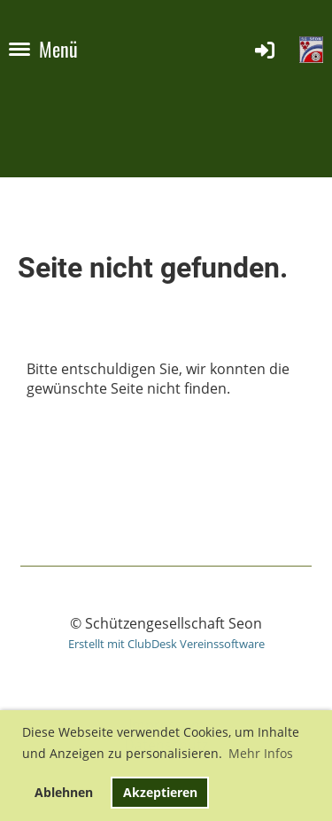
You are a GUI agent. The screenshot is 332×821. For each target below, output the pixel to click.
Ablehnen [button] (64, 792)
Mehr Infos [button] (260, 753)
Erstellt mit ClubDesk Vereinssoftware (166, 644)
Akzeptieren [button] (160, 792)
